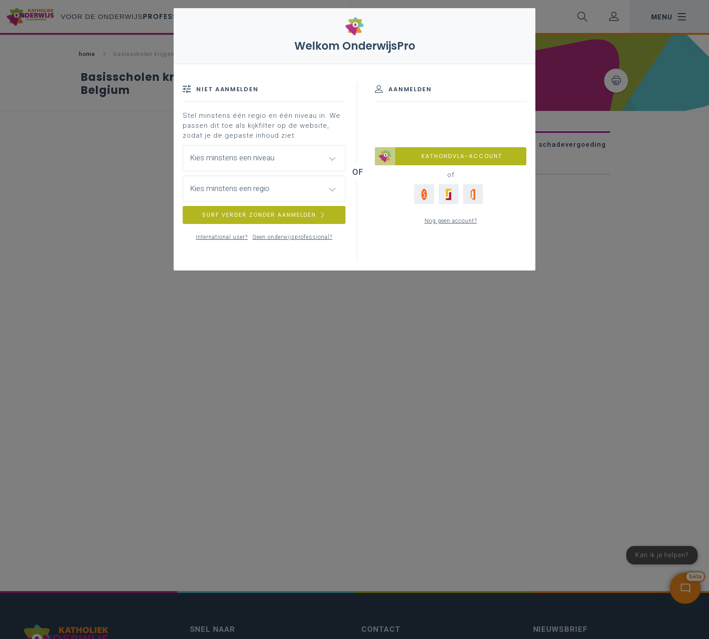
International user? (222, 237)
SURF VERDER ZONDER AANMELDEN (264, 215)
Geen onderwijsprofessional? (292, 237)
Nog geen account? (451, 221)
